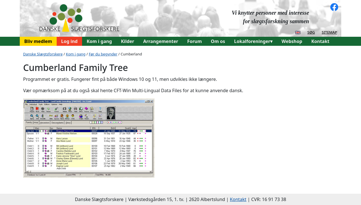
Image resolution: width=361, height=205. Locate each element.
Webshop (291, 41)
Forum (194, 41)
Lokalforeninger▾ (253, 41)
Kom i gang (99, 41)
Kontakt (320, 41)
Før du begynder (103, 54)
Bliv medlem (38, 41)
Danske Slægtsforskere (43, 54)
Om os (218, 41)
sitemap (329, 32)
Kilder (127, 41)
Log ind (69, 41)
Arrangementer (160, 41)
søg (311, 32)
